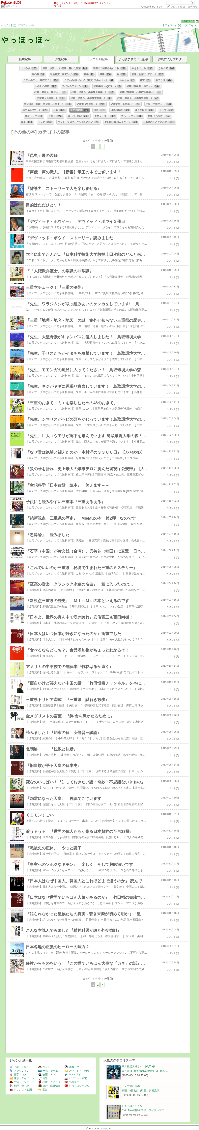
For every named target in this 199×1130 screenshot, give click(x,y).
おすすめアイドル (132, 1105)
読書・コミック (49, 1082)
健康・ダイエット (22, 1078)
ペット (44, 1066)
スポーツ (72, 1066)
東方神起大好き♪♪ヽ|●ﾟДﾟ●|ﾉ (138, 1066)
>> (151, 6)
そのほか (72, 1082)
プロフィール (26, 25)
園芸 (43, 1089)
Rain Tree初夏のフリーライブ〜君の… (144, 1110)
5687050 (188, 21)
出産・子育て (19, 1066)
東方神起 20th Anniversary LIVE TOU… (145, 1070)
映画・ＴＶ (11, 6)
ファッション (19, 1070)
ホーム (5, 25)
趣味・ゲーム (48, 1070)
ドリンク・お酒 (21, 1089)
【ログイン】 (191, 25)
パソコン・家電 (76, 1078)
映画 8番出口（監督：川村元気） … (144, 1090)
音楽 (43, 1078)
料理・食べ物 (19, 1085)
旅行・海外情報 (49, 1085)
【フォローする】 (172, 25)
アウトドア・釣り (77, 1070)
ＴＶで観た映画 (131, 1086)
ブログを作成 (178, 6)
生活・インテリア (22, 1082)
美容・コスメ (19, 1074)
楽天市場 (192, 6)
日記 (13, 25)
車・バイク (73, 1074)
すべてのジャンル (77, 1085)
